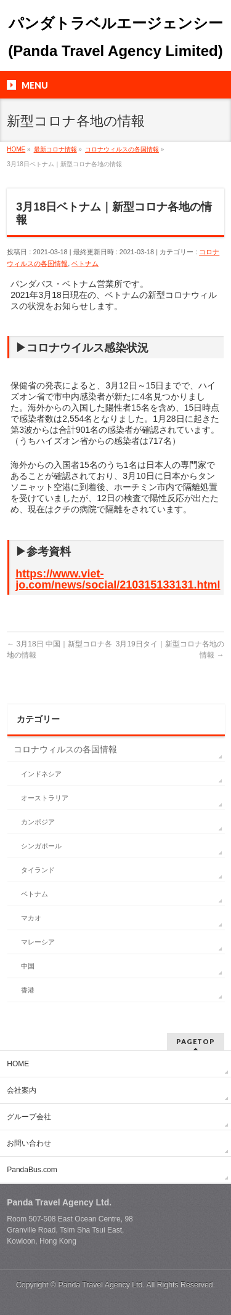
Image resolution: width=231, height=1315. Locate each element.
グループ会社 (29, 1116)
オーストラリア (44, 798)
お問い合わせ (29, 1143)
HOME (18, 1064)
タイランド (38, 870)
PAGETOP (195, 1041)
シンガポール (41, 846)
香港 (27, 990)
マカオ (31, 918)
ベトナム (85, 263)
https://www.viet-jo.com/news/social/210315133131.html (117, 579)
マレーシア (38, 942)
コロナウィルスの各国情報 (65, 749)
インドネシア (41, 774)
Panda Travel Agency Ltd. (103, 1285)
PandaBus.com (32, 1169)
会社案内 (21, 1090)
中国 (27, 966)
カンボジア (38, 822)
